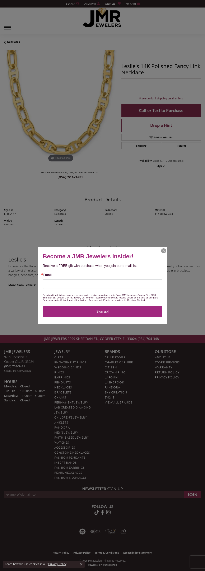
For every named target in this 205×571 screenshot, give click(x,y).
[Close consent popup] (81, 564)
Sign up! (102, 311)
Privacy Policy (57, 564)
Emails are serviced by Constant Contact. (124, 300)
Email (47, 275)
